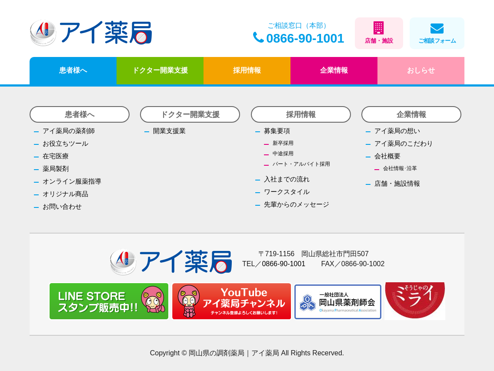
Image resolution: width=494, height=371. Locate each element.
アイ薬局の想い (397, 130)
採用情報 (247, 70)
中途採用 (283, 153)
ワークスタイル (287, 191)
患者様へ (73, 70)
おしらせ (421, 70)
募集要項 (277, 130)
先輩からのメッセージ (296, 204)
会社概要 (387, 156)
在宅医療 (56, 156)
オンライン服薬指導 (72, 181)
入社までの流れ (287, 179)
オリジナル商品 (65, 193)
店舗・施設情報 (397, 183)
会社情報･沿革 (400, 168)
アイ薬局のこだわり (403, 143)
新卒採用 (283, 143)
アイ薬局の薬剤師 (69, 130)
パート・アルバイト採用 (301, 164)
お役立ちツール (65, 143)
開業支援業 (169, 130)
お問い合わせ (62, 206)
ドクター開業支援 (160, 70)
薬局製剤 (56, 168)
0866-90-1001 (298, 38)
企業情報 (334, 70)
